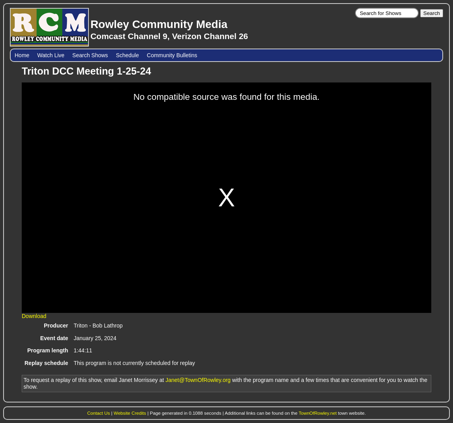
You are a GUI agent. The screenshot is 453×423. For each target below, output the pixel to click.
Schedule (127, 55)
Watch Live (50, 55)
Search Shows (90, 55)
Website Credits (130, 413)
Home (22, 55)
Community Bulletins (172, 55)
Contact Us (98, 413)
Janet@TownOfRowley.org (198, 380)
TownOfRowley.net (317, 413)
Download (34, 316)
